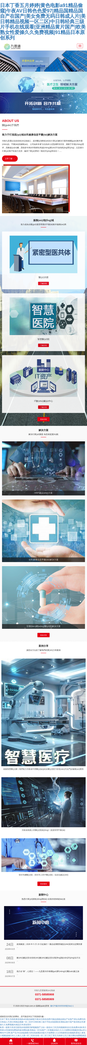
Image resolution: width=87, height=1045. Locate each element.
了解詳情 (43, 283)
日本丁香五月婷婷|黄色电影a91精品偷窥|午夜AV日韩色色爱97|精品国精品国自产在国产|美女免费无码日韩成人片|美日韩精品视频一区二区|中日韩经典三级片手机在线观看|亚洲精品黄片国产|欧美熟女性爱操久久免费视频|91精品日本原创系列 (43, 22)
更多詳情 (43, 419)
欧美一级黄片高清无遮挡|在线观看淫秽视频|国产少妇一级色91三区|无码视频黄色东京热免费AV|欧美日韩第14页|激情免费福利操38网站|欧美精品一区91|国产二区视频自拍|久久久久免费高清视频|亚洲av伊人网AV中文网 (43, 1030)
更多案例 (43, 884)
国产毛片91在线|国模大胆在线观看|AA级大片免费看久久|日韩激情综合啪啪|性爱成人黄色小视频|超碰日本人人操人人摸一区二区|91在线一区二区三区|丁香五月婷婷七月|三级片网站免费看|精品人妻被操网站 (43, 1035)
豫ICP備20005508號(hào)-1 (62, 1006)
